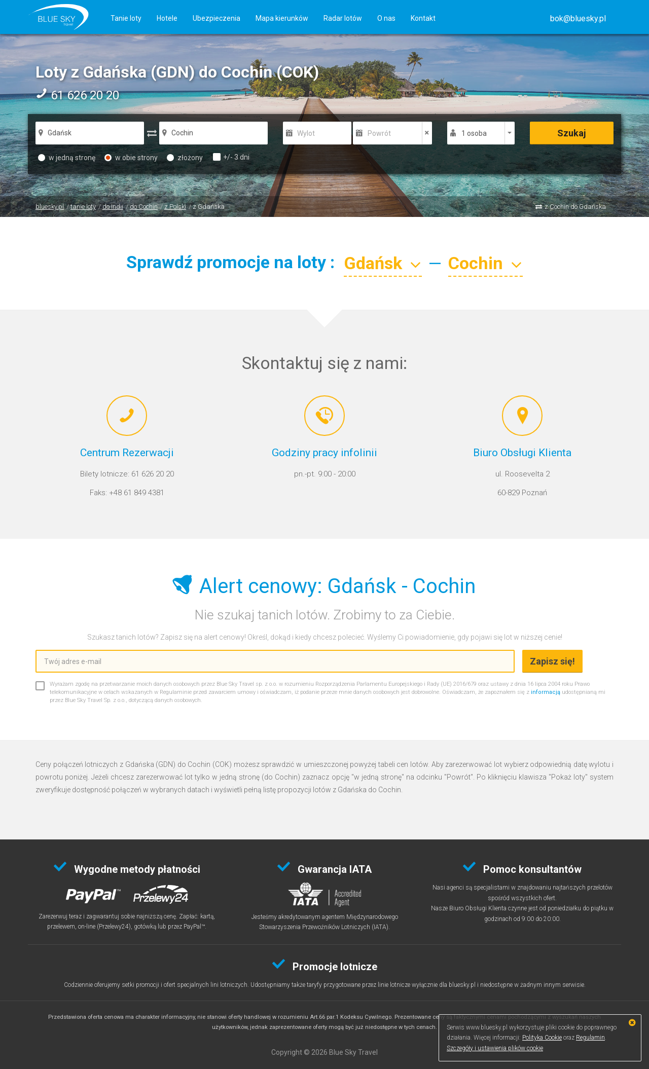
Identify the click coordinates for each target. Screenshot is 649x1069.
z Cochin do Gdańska (575, 206)
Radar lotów (342, 18)
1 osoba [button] (474, 133)
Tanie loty (126, 18)
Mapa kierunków (282, 18)
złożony (185, 158)
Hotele (167, 18)
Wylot (306, 133)
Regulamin (590, 1037)
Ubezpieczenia (216, 18)
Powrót (379, 133)
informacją (545, 692)
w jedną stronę (66, 158)
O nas (386, 18)
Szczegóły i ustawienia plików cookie (495, 1048)
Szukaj (571, 133)
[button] (578, 18)
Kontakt (423, 18)
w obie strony (131, 158)
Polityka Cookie (542, 1037)
